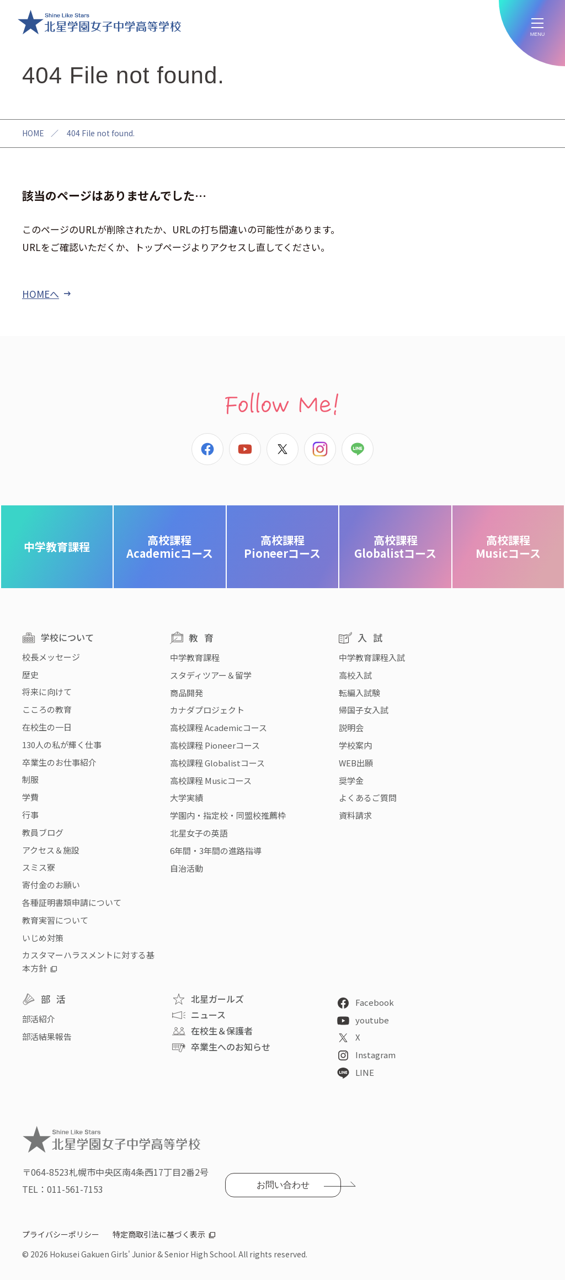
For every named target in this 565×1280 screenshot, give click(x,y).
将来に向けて (47, 691)
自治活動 (186, 868)
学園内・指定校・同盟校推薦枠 (228, 815)
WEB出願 (356, 763)
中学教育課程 (57, 546)
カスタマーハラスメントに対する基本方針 (88, 961)
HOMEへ (40, 294)
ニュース (208, 1014)
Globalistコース (395, 546)
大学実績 (186, 797)
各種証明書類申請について (71, 902)
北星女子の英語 (199, 833)
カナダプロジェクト (207, 710)
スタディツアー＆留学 (211, 675)
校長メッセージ (51, 657)
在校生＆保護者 (222, 1030)
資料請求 (355, 815)
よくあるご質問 (368, 797)
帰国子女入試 (363, 710)
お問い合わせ (283, 1185)
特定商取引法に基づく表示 (159, 1234)
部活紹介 (38, 1019)
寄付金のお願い (51, 884)
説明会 (351, 727)
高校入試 (355, 675)
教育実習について (55, 920)
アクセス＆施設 (50, 850)
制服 (30, 779)
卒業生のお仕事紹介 (59, 762)
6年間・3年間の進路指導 (216, 850)
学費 (30, 797)
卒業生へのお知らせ (230, 1046)
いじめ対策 (42, 937)
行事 (30, 814)
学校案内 (355, 745)
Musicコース (508, 546)
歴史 (30, 674)
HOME (33, 132)
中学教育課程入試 (372, 657)
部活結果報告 (47, 1036)
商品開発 (186, 692)
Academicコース (169, 546)
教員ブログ (42, 832)
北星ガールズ (217, 998)
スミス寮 (38, 867)
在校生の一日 (47, 727)
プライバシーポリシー (60, 1234)
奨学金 (351, 780)
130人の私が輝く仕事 (62, 744)
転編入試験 (359, 692)
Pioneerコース (282, 546)
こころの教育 (47, 709)
